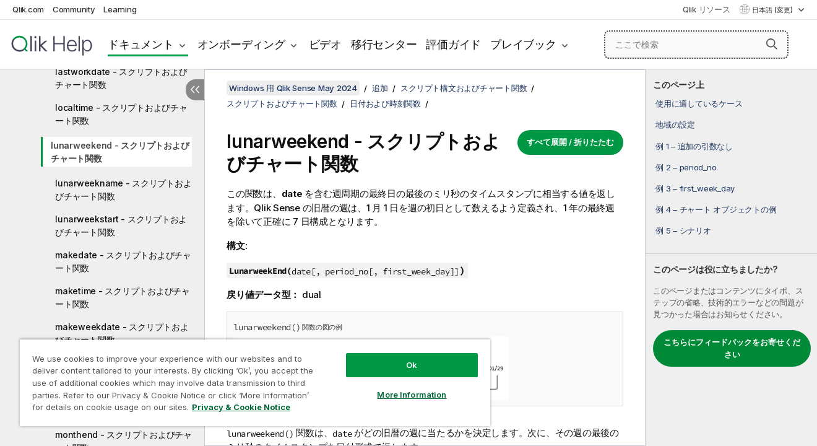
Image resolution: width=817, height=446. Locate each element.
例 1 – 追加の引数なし (694, 146)
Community (74, 9)
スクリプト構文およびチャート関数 (463, 88)
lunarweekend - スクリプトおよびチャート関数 (120, 152)
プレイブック (523, 44)
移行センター (384, 44)
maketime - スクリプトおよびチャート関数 (122, 297)
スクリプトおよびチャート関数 (282, 103)
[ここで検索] (696, 45)
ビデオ (325, 44)
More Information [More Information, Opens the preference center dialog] (411, 395)
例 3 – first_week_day (695, 188)
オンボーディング (241, 44)
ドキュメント (141, 44)
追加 (380, 88)
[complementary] (731, 257)
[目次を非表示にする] (195, 89)
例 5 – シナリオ (683, 230)
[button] (772, 44)
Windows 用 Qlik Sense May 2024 (293, 88)
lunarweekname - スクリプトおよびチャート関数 (123, 189)
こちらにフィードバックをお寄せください (732, 348)
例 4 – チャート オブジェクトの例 (715, 209)
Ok (411, 365)
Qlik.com (28, 9)
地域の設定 (675, 124)
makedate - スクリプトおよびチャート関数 (123, 261)
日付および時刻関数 (385, 103)
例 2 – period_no (685, 167)
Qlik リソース (706, 9)
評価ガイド (453, 44)
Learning (119, 9)
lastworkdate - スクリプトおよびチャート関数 (121, 78)
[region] (255, 382)
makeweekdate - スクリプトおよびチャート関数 (122, 333)
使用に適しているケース (698, 103)
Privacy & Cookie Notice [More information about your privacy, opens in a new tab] (241, 407)
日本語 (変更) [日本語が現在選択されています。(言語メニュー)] (773, 10)
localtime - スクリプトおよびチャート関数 (121, 114)
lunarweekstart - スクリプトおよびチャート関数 (121, 225)
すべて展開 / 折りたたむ (570, 142)
